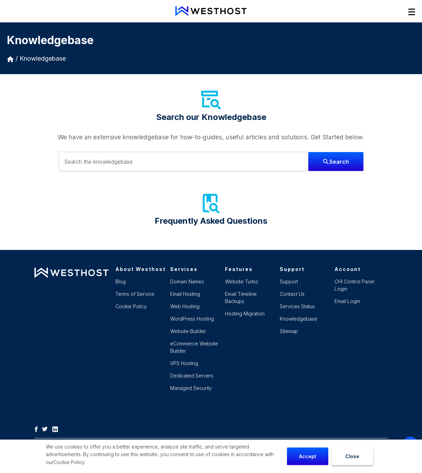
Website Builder (188, 331)
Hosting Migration (245, 313)
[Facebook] (37, 428)
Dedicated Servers (191, 376)
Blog (120, 281)
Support (289, 281)
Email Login (347, 301)
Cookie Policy (69, 462)
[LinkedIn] (57, 428)
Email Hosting (185, 294)
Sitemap (289, 331)
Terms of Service (134, 294)
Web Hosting (184, 306)
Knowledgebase (43, 58)
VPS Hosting (184, 363)
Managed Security (191, 388)
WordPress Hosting (192, 319)
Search (336, 161)
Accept (307, 456)
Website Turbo (241, 281)
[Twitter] (46, 428)
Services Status (297, 306)
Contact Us (292, 294)
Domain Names (187, 281)
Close (352, 456)
